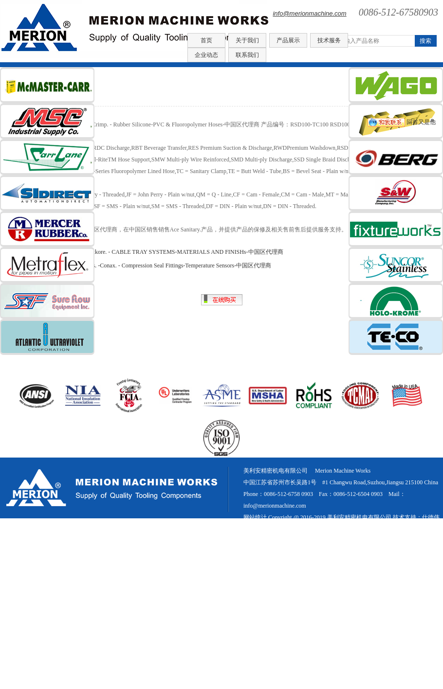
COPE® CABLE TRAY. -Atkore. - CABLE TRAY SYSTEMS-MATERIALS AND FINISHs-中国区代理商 (155, 251)
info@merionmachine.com (309, 13)
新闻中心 (375, 529)
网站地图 (404, 529)
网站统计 (255, 517)
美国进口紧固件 (342, 529)
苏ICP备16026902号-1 (288, 529)
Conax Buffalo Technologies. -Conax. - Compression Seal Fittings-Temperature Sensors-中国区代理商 (149, 265)
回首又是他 (402, 122)
